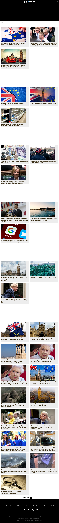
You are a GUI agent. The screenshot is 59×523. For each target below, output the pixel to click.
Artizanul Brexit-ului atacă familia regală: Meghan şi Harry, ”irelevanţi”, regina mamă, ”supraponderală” (14, 382)
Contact (45, 504)
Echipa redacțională (38, 504)
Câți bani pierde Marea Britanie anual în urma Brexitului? (14, 161)
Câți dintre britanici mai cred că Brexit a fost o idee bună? (44, 104)
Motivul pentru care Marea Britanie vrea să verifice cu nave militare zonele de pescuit (43, 278)
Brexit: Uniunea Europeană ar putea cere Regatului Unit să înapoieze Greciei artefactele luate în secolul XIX (13, 360)
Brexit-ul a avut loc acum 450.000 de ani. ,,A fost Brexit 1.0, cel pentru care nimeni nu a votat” (14, 470)
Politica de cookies (21, 504)
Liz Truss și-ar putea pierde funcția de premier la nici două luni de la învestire (12, 182)
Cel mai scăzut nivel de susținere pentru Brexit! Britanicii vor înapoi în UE (13, 43)
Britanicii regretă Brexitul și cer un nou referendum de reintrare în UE (12, 124)
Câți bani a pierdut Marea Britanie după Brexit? (12, 104)
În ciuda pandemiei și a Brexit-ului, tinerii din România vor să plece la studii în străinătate (44, 338)
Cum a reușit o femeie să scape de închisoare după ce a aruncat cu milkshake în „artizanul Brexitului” (44, 44)
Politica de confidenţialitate (10, 504)
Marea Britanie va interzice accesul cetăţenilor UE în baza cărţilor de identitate (13, 338)
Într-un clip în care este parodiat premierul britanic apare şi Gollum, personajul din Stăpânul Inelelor (13, 404)
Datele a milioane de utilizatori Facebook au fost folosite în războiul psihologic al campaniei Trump (43, 426)
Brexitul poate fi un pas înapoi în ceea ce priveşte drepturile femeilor (42, 403)
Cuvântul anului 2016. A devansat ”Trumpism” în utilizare (11, 491)
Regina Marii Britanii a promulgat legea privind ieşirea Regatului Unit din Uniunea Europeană (13, 426)
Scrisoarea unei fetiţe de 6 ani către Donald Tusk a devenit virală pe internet (43, 381)
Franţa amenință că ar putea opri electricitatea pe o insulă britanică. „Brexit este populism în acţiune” (14, 220)
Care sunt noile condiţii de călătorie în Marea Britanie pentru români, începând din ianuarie (14, 279)
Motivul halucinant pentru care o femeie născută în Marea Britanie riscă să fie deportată (13, 66)
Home (2, 24)
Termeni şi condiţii (29, 504)
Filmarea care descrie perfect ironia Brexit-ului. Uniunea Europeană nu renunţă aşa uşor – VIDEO (44, 470)
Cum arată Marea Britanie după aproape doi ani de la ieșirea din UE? (43, 161)
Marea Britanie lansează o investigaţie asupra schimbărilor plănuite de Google (14, 241)
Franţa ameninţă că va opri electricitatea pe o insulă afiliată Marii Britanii (44, 219)
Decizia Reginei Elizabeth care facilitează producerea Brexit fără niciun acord (43, 359)
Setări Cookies (51, 504)
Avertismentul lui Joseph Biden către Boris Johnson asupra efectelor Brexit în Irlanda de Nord (14, 301)
